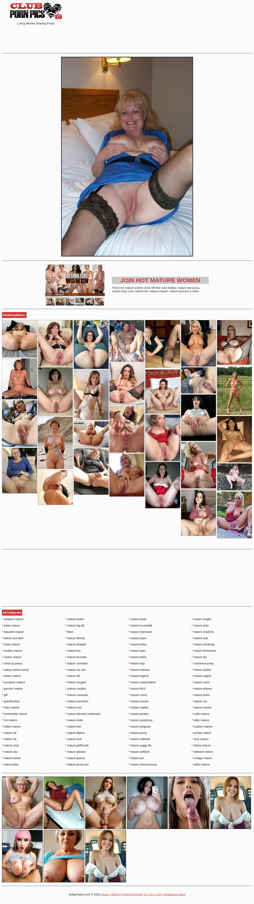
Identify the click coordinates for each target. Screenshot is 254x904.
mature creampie (76, 695)
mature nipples (139, 707)
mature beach (74, 619)
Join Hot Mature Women (160, 280)
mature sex (136, 758)
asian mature (11, 625)
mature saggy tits (140, 745)
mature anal (10, 745)
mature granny (75, 758)
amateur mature (12, 619)
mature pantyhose (141, 720)
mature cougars (76, 682)
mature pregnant (140, 726)
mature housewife (140, 625)
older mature (200, 720)
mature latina (137, 657)
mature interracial (140, 631)
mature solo (200, 638)
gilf (4, 695)
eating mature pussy (15, 669)
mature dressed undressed (82, 713)
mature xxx (199, 701)
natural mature (202, 707)
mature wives (201, 695)
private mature (201, 732)
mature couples (75, 688)
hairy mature (10, 707)
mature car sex (75, 669)
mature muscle (139, 701)
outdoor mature (202, 726)
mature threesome (204, 650)
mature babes (11, 758)
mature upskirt (201, 669)
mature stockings (203, 644)
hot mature (9, 720)
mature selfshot (139, 751)
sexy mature (200, 739)
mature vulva (201, 682)
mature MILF (137, 688)
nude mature (200, 713)
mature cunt (73, 707)
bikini (69, 631)
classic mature (12, 657)
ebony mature (11, 676)
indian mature (11, 726)
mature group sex (77, 764)
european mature (13, 682)
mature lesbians (139, 669)
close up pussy (12, 663)
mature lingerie (139, 676)
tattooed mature (202, 751)
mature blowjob (75, 644)
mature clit (72, 676)
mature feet (73, 726)
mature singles (202, 619)
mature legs (137, 663)
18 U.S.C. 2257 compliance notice (164, 894)
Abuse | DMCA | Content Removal (121, 894)
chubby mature (12, 650)
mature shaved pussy (143, 764)
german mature (12, 688)
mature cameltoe (76, 663)
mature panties (139, 713)
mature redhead (139, 739)
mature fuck (73, 739)
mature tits (199, 657)
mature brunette (76, 657)
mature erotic (74, 720)
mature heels (137, 619)
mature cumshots (77, 701)
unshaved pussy (203, 663)
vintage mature (202, 758)
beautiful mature (13, 631)
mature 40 (9, 739)
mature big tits (75, 625)
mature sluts (200, 625)
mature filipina (75, 732)
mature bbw (10, 764)
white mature (201, 764)
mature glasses (75, 751)
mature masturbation (142, 682)
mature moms (138, 695)
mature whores (202, 688)
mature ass (10, 751)
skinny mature (201, 745)
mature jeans (137, 638)
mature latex (137, 650)
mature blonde (75, 638)
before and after (12, 638)
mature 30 (9, 732)
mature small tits (203, 631)
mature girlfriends (77, 745)
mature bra (73, 650)
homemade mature (14, 713)
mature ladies (138, 644)
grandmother (11, 701)
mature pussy (138, 732)
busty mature (11, 644)
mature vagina (201, 676)
